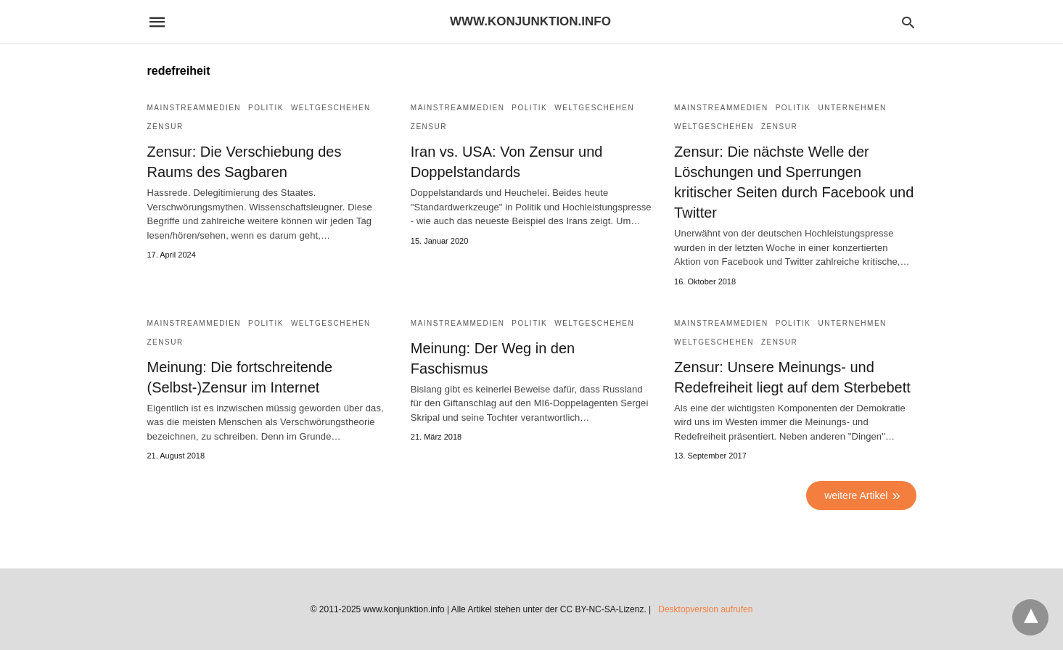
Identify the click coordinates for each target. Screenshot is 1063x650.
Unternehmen (852, 108)
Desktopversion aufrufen (705, 609)
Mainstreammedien (194, 108)
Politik (266, 108)
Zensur (165, 127)
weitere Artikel (855, 495)
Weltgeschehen (331, 108)
